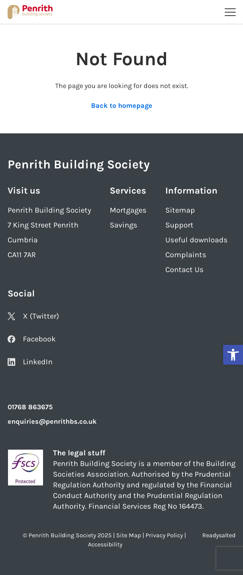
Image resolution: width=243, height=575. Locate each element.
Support (179, 225)
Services (128, 190)
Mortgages (128, 210)
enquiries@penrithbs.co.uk (52, 421)
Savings (123, 225)
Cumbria (23, 239)
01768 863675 (30, 407)
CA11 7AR (22, 254)
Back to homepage (121, 105)
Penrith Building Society (49, 210)
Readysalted (218, 535)
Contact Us (184, 269)
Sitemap (180, 210)
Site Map (128, 535)
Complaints (185, 254)
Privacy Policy (164, 535)
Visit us (24, 190)
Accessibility (105, 544)
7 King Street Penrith (43, 225)
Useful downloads (196, 239)
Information (191, 190)
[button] (233, 355)
